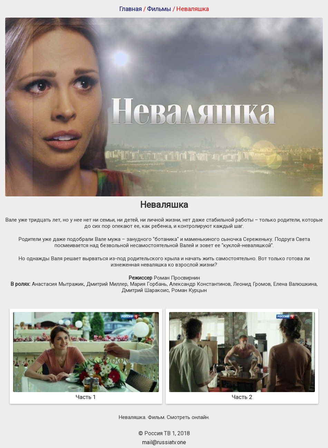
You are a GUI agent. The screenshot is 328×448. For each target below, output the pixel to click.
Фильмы (159, 8)
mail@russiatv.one (164, 442)
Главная (130, 8)
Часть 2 (242, 393)
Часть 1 (86, 393)
